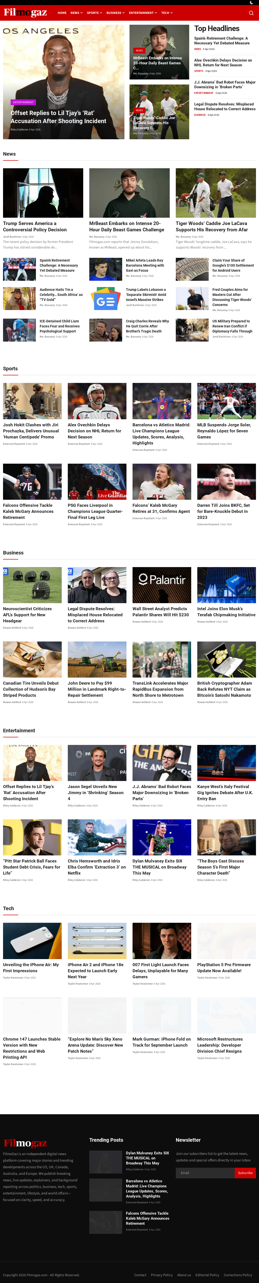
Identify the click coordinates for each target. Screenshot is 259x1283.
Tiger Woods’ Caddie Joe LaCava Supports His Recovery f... (156, 122)
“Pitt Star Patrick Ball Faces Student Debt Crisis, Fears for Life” (29, 867)
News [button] (77, 13)
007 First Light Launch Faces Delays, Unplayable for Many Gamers (159, 971)
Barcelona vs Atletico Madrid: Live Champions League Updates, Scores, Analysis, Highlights (159, 434)
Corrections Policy (238, 1269)
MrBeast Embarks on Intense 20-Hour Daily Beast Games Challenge (128, 226)
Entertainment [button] (143, 13)
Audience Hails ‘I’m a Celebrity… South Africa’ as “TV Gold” (61, 295)
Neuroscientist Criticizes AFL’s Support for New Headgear (30, 612)
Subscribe (245, 1167)
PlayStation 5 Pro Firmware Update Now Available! (222, 968)
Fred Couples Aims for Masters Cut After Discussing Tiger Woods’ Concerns (232, 297)
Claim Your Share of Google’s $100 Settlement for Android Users (233, 266)
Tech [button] (167, 13)
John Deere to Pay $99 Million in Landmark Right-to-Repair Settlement (97, 689)
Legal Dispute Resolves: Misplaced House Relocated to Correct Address (225, 106)
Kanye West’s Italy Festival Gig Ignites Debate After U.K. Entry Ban (225, 793)
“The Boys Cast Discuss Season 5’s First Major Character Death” (226, 864)
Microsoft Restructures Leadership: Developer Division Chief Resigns (225, 1045)
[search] (251, 13)
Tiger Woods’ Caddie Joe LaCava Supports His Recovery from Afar (213, 226)
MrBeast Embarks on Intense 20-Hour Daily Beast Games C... (158, 62)
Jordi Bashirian (12, 237)
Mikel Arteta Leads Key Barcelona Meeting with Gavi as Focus (145, 266)
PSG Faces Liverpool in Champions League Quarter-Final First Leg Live (93, 511)
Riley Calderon (19, 129)
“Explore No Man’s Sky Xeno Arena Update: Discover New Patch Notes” (94, 1045)
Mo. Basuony (140, 73)
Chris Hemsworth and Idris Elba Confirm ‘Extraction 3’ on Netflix (96, 864)
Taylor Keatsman (13, 978)
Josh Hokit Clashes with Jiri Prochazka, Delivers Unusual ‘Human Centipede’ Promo (29, 431)
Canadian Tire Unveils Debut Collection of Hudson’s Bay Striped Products (29, 689)
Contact (139, 1269)
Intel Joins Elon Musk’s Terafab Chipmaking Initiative (225, 612)
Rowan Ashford (12, 622)
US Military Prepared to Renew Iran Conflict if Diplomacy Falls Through (232, 327)
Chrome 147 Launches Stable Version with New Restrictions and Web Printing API (30, 1045)
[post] (63, 82)
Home (62, 13)
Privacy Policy (161, 1269)
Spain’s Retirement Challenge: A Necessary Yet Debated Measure (222, 40)
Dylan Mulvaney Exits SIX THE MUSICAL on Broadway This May (160, 867)
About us (183, 1269)
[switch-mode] (252, 2)
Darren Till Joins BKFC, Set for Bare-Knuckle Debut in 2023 (224, 508)
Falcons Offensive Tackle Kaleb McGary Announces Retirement (31, 508)
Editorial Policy (207, 1269)
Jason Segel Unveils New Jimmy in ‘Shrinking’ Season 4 (95, 790)
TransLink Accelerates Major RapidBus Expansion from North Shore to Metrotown (161, 689)
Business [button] (115, 13)
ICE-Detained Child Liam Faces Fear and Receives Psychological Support (60, 327)
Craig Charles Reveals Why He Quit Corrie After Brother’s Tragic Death (147, 327)
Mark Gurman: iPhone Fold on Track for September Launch (160, 1042)
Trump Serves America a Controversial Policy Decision (36, 226)
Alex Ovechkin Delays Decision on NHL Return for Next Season (223, 62)
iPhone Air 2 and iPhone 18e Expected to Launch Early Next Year (95, 971)
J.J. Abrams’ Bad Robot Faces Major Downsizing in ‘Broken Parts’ (224, 84)
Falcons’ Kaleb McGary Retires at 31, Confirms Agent (160, 508)
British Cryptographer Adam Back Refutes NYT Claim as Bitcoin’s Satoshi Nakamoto (222, 689)
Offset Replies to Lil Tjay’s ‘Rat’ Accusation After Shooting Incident (31, 793)
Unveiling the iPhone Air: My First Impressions (29, 968)
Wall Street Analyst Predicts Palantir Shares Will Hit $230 (158, 612)
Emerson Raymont (14, 444)
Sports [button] (94, 13)
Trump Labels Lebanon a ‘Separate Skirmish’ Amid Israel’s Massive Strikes (146, 295)
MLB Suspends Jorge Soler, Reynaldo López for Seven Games (222, 431)
